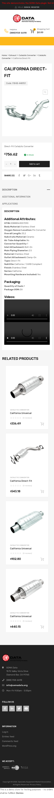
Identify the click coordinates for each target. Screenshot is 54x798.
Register (35, 7)
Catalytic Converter (27, 55)
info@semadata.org (17, 685)
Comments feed (10, 741)
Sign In (27, 7)
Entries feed (8, 736)
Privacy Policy (35, 785)
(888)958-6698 (17, 33)
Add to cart (34, 164)
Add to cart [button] (42, 424)
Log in (5, 732)
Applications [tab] (10, 203)
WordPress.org (9, 746)
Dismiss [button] (19, 793)
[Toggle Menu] (50, 40)
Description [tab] (9, 189)
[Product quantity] (10, 164)
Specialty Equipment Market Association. (34, 782)
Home (4, 55)
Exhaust (12, 55)
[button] (45, 92)
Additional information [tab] (16, 196)
